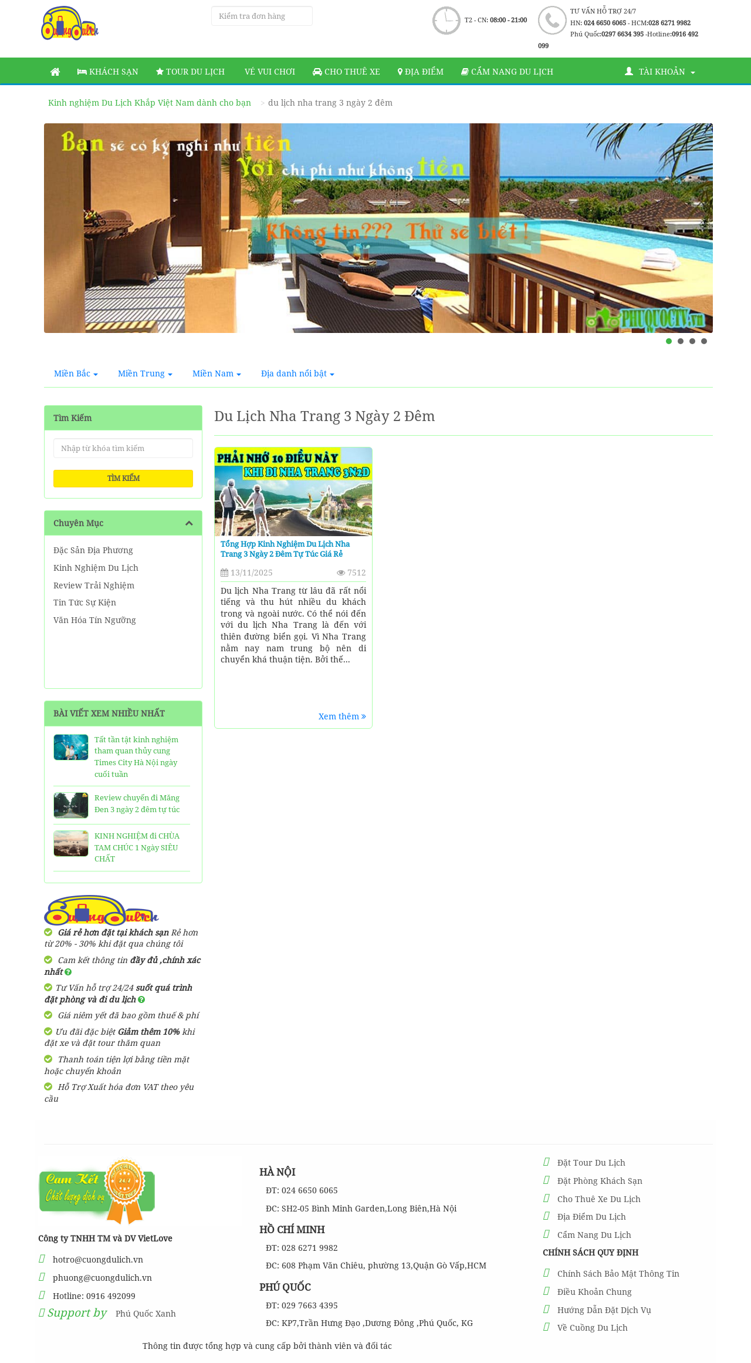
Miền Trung (145, 373)
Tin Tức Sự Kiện (84, 602)
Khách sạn (107, 71)
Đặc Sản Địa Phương (93, 550)
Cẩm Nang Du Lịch (594, 1234)
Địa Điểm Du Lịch (591, 1216)
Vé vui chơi (268, 71)
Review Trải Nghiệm (93, 585)
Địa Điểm (421, 71)
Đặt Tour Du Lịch (591, 1162)
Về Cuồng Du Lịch (592, 1327)
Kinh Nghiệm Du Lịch (95, 567)
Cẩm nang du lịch (507, 71)
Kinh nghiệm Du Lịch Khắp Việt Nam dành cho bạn (149, 102)
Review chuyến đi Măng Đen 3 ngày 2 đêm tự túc (137, 803)
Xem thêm (342, 716)
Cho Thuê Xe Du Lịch (599, 1198)
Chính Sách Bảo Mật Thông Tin (618, 1273)
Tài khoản (660, 71)
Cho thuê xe (346, 71)
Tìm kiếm (123, 478)
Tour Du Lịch (190, 71)
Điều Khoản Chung (594, 1291)
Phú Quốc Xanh (146, 1313)
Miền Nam (216, 373)
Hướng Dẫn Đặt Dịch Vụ (604, 1309)
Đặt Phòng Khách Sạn (599, 1180)
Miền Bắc (76, 373)
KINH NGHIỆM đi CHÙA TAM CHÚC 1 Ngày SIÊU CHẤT (137, 847)
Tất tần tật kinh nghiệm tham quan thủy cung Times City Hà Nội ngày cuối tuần (136, 756)
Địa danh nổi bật (297, 373)
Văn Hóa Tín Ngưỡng (94, 619)
